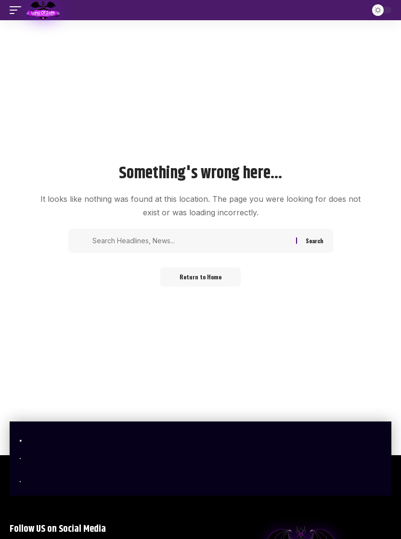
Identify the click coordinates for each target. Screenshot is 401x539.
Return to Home (200, 277)
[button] (18, 10)
